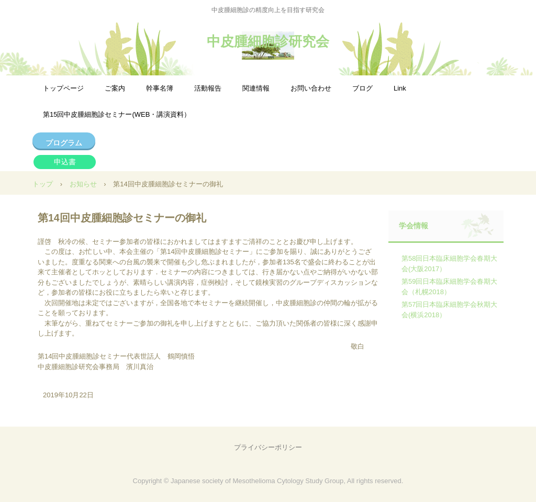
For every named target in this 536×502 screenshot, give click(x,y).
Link (400, 88)
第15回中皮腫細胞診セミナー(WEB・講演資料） (117, 114)
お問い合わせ (311, 88)
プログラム (64, 143)
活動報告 (207, 88)
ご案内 (115, 88)
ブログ (362, 88)
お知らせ (83, 184)
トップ (42, 184)
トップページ (63, 88)
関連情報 (256, 88)
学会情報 (413, 225)
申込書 (65, 162)
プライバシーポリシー (268, 447)
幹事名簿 (159, 88)
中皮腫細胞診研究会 (268, 41)
